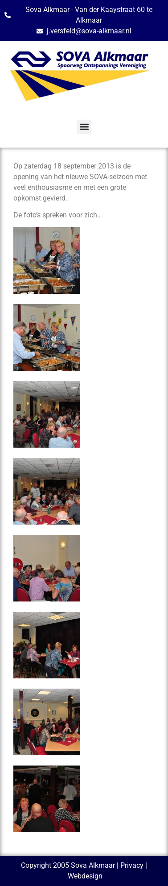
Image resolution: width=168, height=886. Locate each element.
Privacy (131, 865)
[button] (84, 127)
